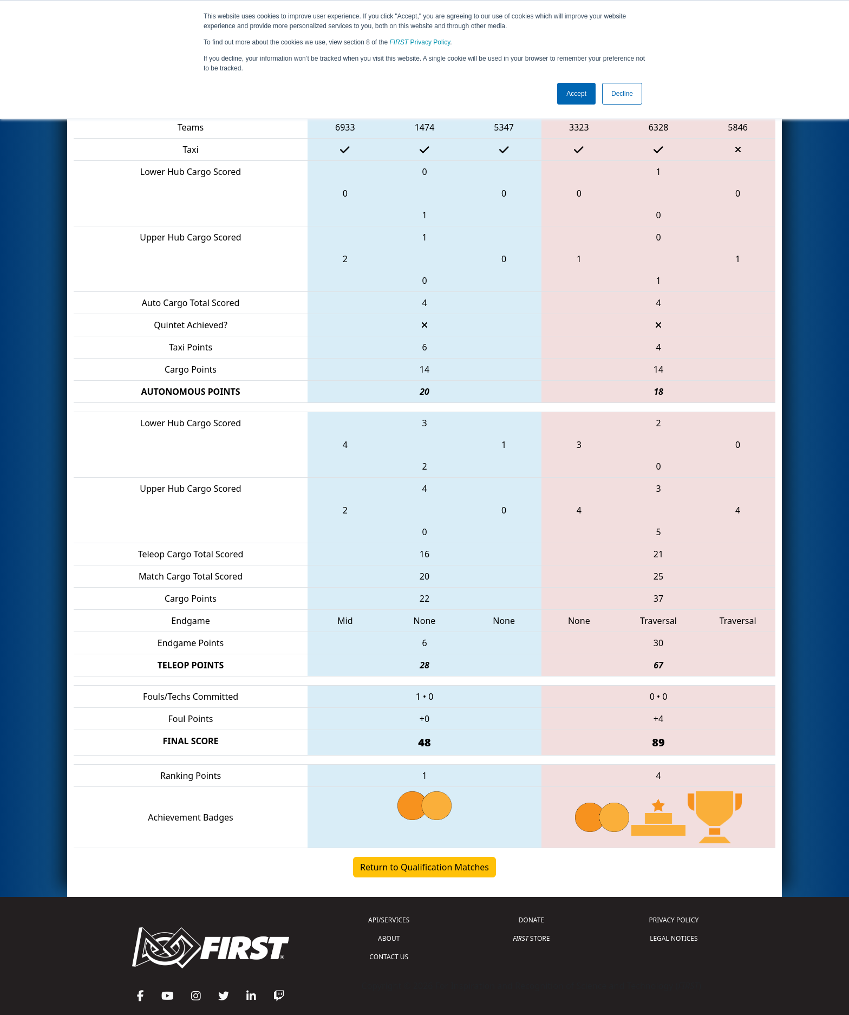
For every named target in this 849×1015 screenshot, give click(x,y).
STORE (531, 938)
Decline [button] (622, 93)
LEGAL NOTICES (674, 938)
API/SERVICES (388, 920)
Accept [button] (576, 93)
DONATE (531, 920)
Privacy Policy (420, 42)
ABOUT (389, 938)
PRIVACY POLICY (673, 920)
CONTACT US (388, 956)
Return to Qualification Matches (424, 867)
